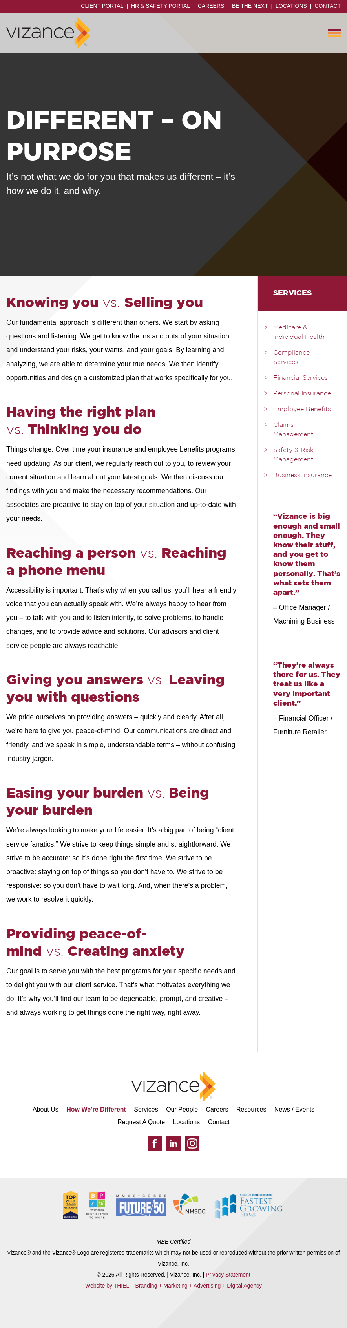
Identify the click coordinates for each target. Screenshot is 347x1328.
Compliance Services (291, 358)
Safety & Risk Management (293, 455)
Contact (327, 6)
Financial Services (300, 378)
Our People (182, 1109)
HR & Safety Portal (160, 6)
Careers (211, 6)
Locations (291, 6)
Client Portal (102, 6)
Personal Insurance (302, 394)
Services (146, 1109)
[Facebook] (155, 1143)
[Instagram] (192, 1143)
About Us (45, 1109)
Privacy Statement (228, 1274)
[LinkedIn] (173, 1143)
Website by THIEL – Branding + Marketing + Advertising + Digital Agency (173, 1285)
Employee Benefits (302, 409)
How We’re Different (96, 1109)
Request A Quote (141, 1122)
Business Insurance (302, 475)
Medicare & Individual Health (299, 332)
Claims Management (293, 430)
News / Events (294, 1109)
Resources (251, 1109)
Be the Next (250, 6)
